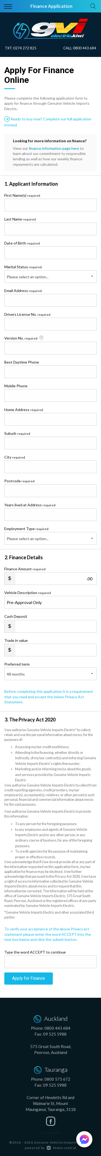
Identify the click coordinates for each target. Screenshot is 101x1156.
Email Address (23, 290)
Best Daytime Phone (21, 362)
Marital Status (23, 267)
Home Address (23, 409)
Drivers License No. (27, 314)
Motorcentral (61, 1148)
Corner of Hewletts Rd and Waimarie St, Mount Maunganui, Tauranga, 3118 (51, 1103)
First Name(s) (22, 195)
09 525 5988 (55, 1034)
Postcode (19, 481)
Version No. (24, 337)
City (14, 457)
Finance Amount (25, 569)
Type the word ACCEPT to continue (35, 952)
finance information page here (54, 148)
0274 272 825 (24, 48)
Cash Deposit (15, 616)
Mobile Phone (15, 386)
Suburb (17, 433)
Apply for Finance (28, 978)
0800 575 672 (57, 1079)
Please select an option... (27, 276)
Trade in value (16, 640)
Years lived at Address (29, 505)
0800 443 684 (84, 48)
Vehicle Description (27, 592)
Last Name (20, 219)
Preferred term (17, 664)
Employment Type (50, 535)
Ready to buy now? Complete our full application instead (47, 121)
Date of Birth (22, 243)
